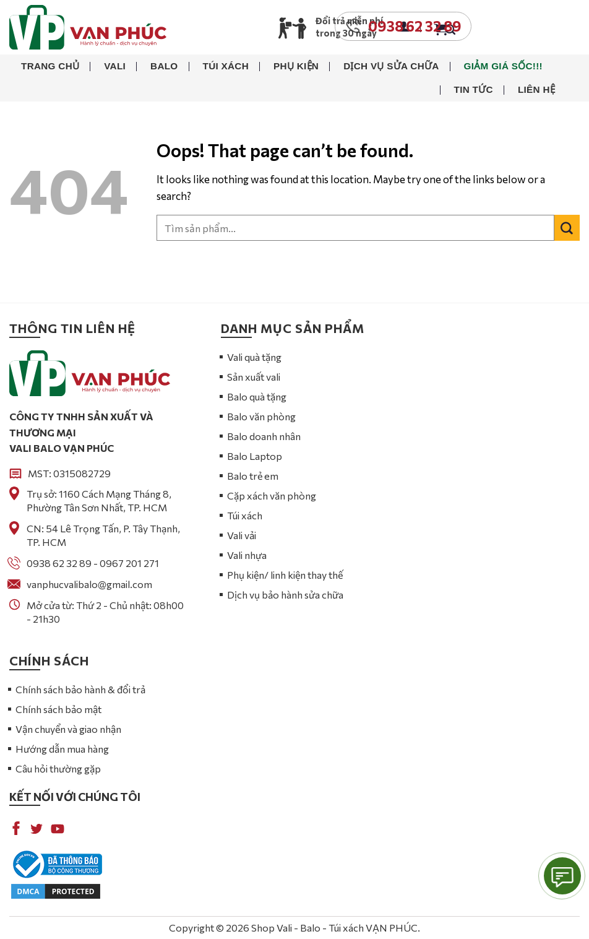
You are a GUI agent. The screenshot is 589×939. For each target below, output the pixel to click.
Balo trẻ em (252, 476)
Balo (164, 66)
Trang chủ (50, 66)
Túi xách (226, 66)
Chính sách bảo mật (58, 709)
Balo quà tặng (256, 396)
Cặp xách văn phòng (271, 495)
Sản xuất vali (253, 377)
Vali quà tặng (254, 357)
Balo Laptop (254, 456)
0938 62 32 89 (59, 563)
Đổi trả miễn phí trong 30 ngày (349, 26)
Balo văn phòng (261, 416)
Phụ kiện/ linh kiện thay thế (285, 575)
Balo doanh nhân (264, 436)
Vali (115, 66)
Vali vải (241, 535)
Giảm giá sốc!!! (503, 66)
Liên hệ (536, 89)
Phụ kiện (296, 66)
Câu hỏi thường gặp (58, 768)
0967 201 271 (129, 563)
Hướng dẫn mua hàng (62, 749)
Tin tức (473, 89)
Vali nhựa (247, 555)
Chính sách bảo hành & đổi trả (80, 689)
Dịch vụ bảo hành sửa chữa (285, 594)
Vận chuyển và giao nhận (68, 729)
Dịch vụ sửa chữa (391, 66)
